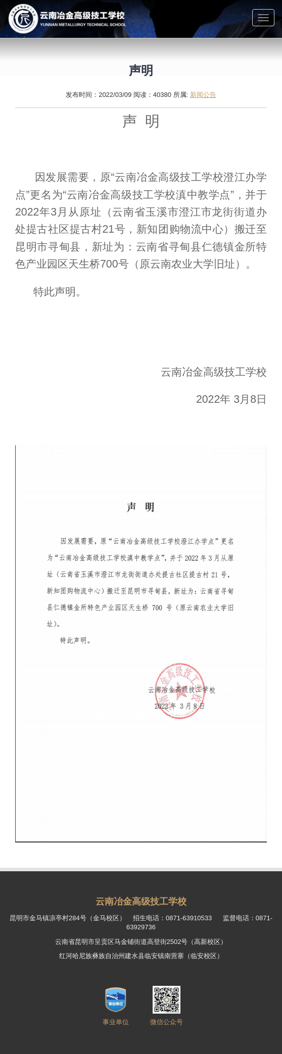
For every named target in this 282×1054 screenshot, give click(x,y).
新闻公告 (203, 94)
